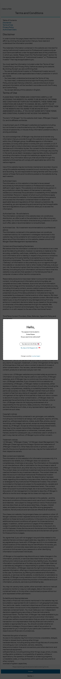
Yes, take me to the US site (30, 344)
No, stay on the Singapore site (30, 348)
